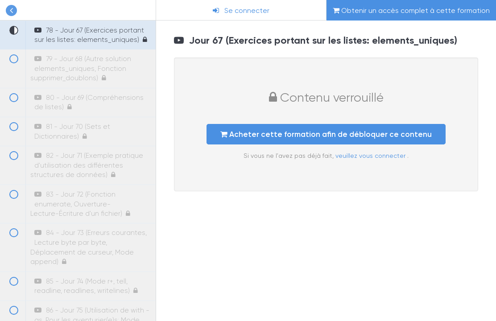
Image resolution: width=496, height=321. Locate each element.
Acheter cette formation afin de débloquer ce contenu (326, 134)
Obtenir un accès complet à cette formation (411, 10)
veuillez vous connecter (371, 155)
